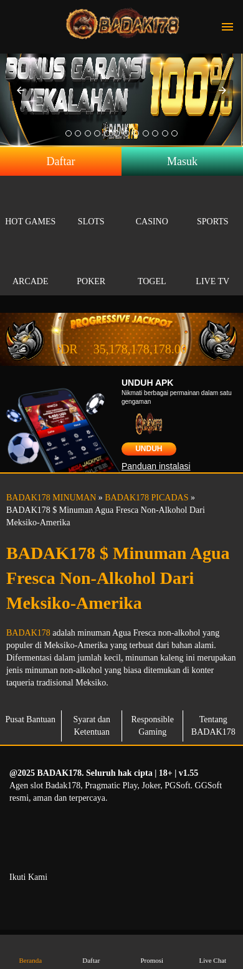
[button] (20, 90)
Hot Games (30, 207)
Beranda (30, 951)
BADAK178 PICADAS (146, 497)
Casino (152, 207)
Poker (91, 267)
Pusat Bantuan (31, 719)
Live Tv (213, 267)
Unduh (148, 448)
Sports (213, 207)
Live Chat (212, 951)
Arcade (30, 267)
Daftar (61, 161)
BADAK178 (28, 632)
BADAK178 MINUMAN (51, 497)
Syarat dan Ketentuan (92, 726)
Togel (152, 267)
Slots (91, 207)
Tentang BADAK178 (213, 726)
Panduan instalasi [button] (156, 466)
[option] (68, 133)
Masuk (182, 161)
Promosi (152, 951)
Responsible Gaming (152, 726)
